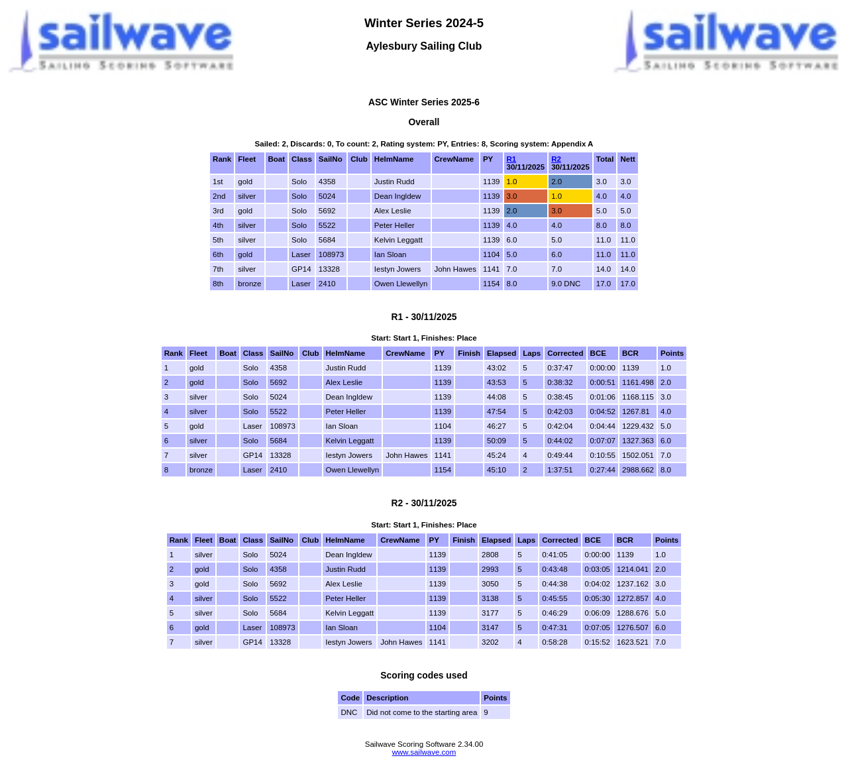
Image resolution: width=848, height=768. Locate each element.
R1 (512, 159)
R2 (556, 159)
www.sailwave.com (424, 752)
